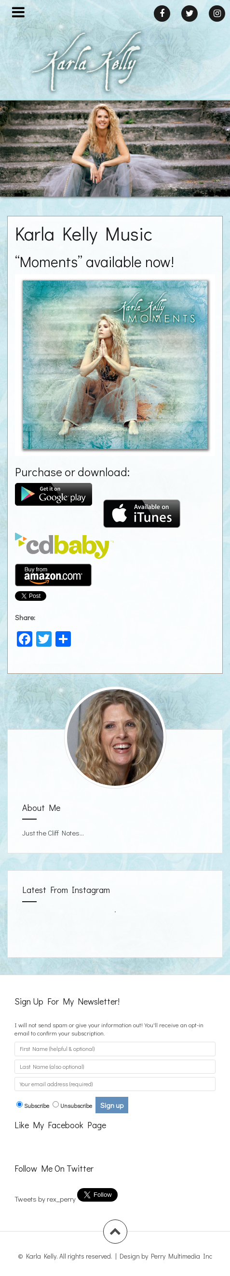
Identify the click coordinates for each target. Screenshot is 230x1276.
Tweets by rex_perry (45, 1199)
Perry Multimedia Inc (181, 1256)
